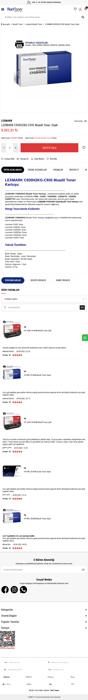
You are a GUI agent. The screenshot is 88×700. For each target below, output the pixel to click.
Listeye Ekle (7, 159)
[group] (44, 70)
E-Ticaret (36, 697)
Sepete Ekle (49, 147)
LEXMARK (6, 120)
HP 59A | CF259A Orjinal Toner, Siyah (37, 472)
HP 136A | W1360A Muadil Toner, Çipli (37, 331)
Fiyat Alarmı (37, 159)
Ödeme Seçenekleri (37, 169)
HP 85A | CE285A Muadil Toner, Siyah (37, 519)
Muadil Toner (18, 24)
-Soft (30, 697)
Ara (82, 307)
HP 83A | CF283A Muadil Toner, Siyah (37, 375)
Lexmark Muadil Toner (34, 24)
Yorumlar (58, 169)
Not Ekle (52, 159)
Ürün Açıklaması (13, 169)
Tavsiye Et (23, 159)
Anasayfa (5, 24)
